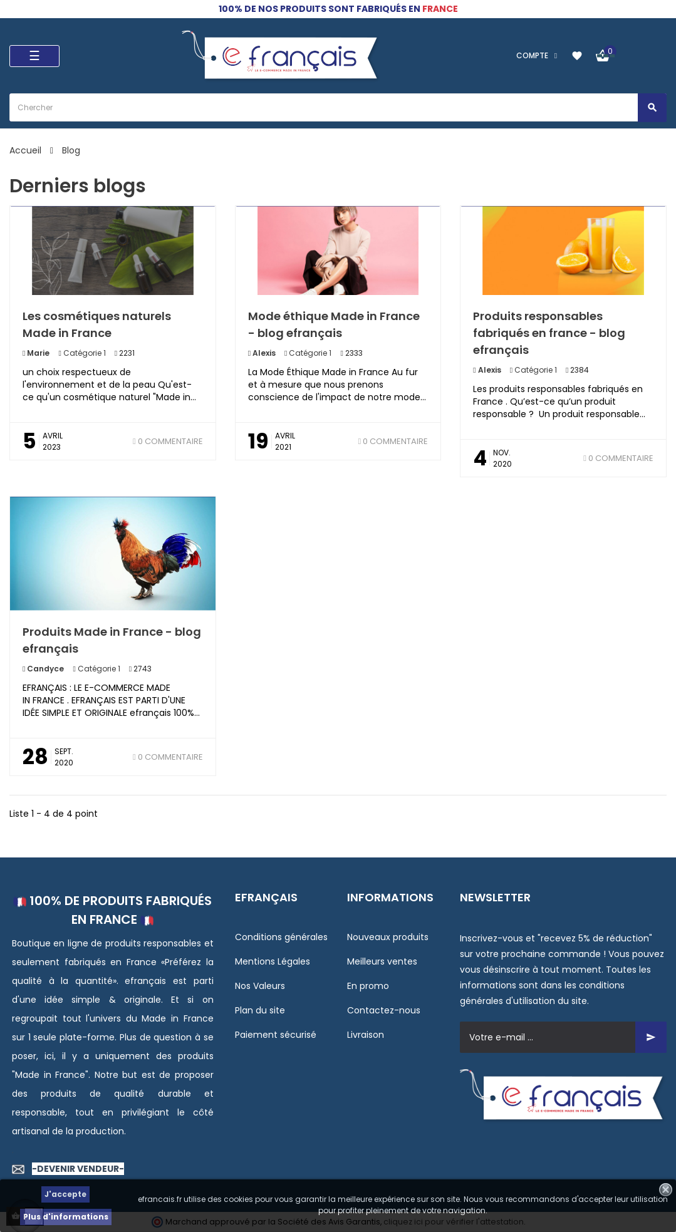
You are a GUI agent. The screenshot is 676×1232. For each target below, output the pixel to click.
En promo (368, 986)
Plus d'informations (65, 1216)
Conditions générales (281, 937)
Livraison (365, 1034)
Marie (37, 353)
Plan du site (260, 1010)
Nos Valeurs (260, 986)
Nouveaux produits (388, 937)
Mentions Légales (272, 961)
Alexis (263, 353)
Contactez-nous (383, 1010)
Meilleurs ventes (382, 961)
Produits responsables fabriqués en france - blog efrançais (549, 333)
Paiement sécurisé (275, 1034)
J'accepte (65, 1194)
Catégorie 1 (84, 353)
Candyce (44, 668)
